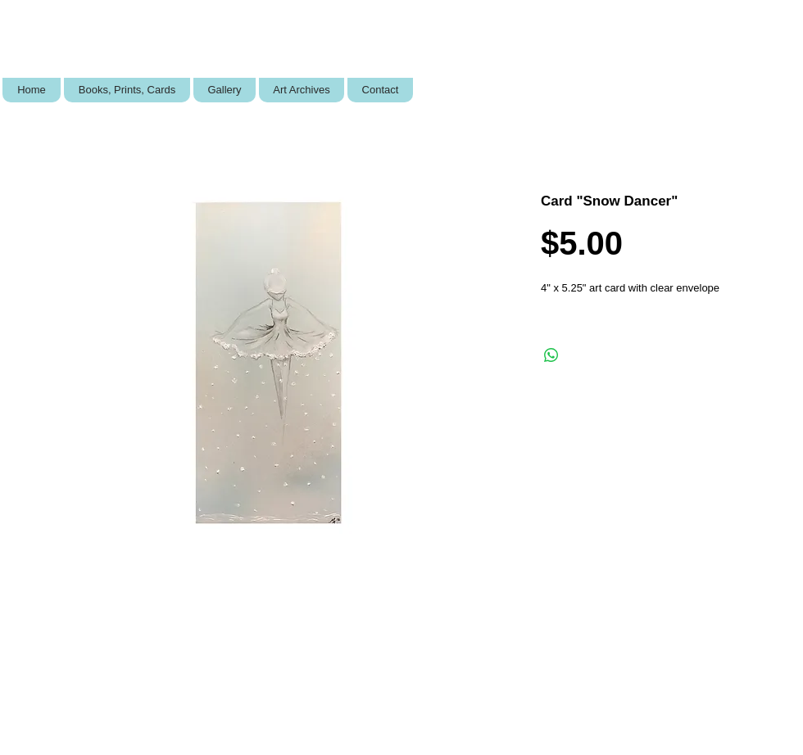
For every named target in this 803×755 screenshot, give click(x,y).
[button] (127, 90)
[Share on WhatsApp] (551, 355)
